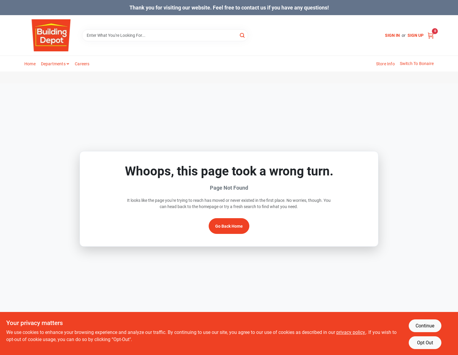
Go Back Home (229, 226)
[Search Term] (165, 35)
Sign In (392, 35)
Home (30, 63)
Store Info (385, 63)
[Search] (242, 35)
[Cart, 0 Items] (431, 35)
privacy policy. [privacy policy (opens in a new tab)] (351, 332)
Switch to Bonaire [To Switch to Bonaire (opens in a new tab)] (417, 63)
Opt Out (425, 343)
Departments (53, 63)
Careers (82, 63)
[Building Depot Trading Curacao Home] (51, 35)
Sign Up (416, 35)
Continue (425, 326)
